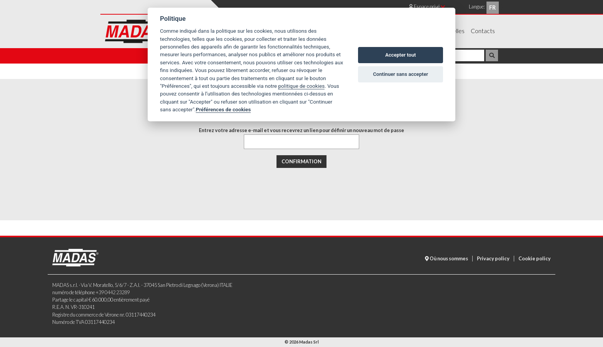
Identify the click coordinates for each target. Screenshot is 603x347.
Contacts (483, 30)
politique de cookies (301, 86)
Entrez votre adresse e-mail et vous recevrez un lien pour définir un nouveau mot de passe (301, 130)
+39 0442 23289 (113, 292)
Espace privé (427, 6)
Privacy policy (493, 258)
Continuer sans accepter (400, 74)
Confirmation (301, 161)
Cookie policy (534, 258)
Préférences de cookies (223, 109)
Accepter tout (400, 55)
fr (492, 7)
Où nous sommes (446, 258)
